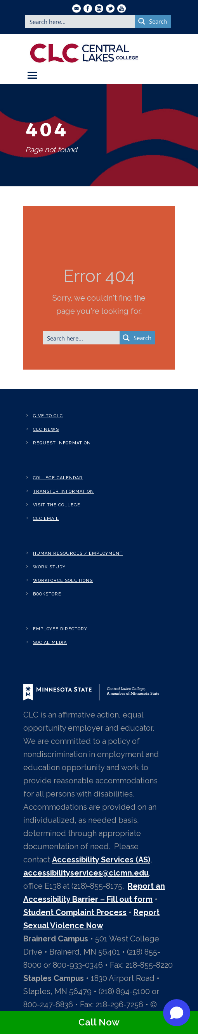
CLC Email (46, 518)
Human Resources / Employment (78, 553)
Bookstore (47, 594)
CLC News (46, 429)
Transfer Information (63, 491)
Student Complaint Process (75, 912)
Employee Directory (60, 628)
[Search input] (81, 21)
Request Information (62, 443)
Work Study (49, 566)
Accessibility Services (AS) (101, 859)
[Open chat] (176, 1012)
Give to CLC (48, 415)
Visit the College (56, 505)
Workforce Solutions (63, 580)
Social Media (50, 642)
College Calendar (58, 477)
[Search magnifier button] (153, 21)
